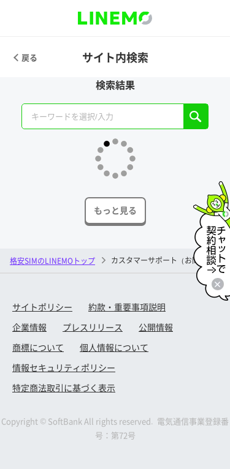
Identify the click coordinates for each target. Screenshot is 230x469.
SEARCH (195, 116)
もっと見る (115, 210)
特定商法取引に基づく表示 (63, 387)
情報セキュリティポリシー (63, 367)
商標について (38, 347)
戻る (29, 57)
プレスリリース (93, 327)
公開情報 (156, 327)
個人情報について (114, 347)
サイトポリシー (42, 307)
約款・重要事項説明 (127, 307)
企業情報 (29, 327)
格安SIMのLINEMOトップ (52, 260)
